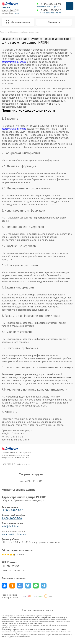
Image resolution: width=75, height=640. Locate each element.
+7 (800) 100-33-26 (50, 10)
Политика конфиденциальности (37, 610)
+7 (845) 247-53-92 (50, 3)
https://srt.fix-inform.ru (14, 61)
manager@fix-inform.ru (14, 534)
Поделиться (4, 585)
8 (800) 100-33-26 (12, 518)
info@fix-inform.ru (12, 526)
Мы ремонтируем (18, 22)
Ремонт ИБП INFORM (30, 480)
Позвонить (54, 22)
